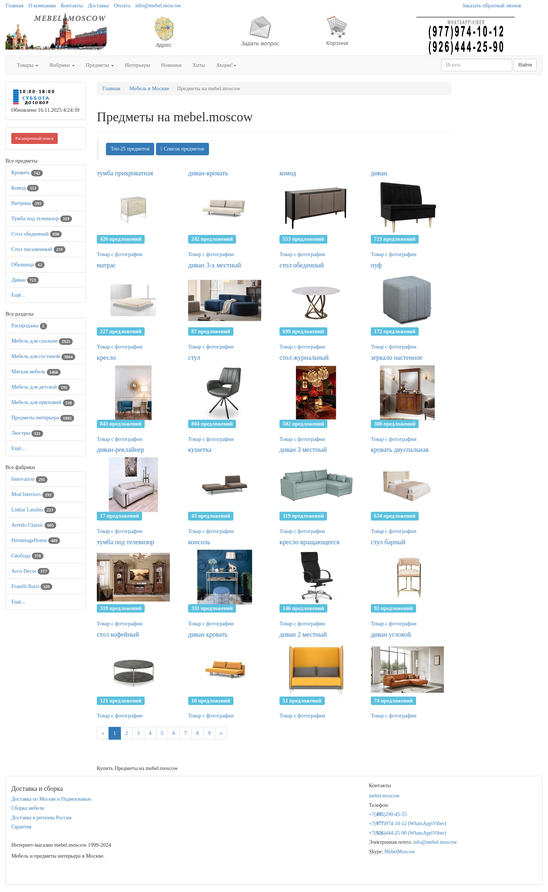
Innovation (29, 479)
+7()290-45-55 (388, 814)
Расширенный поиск (34, 138)
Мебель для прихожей (43, 402)
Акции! (226, 65)
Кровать (27, 172)
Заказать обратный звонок (491, 5)
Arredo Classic (33, 525)
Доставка (98, 5)
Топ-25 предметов (130, 149)
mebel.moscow (384, 795)
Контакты (72, 5)
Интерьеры (137, 65)
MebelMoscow (399, 851)
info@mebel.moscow (158, 5)
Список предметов (182, 149)
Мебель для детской (40, 387)
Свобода (27, 556)
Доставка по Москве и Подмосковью (51, 799)
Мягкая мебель (36, 371)
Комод (25, 188)
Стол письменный (38, 249)
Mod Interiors (32, 494)
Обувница (28, 264)
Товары (27, 65)
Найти (525, 65)
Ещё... (18, 295)
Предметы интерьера (42, 417)
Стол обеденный (36, 234)
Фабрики (62, 65)
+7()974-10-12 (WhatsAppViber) (407, 823)
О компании (42, 5)
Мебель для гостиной (43, 356)
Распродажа (29, 325)
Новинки (171, 65)
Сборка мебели (27, 808)
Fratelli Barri (31, 586)
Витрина (27, 203)
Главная (14, 5)
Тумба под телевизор (41, 218)
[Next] (221, 733)
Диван (25, 280)
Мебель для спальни (42, 341)
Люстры (27, 433)
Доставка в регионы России (41, 817)
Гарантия (21, 827)
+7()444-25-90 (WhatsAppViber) (407, 833)
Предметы (100, 65)
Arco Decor (30, 571)
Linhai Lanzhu (33, 509)
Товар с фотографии (119, 254)
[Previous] (103, 733)
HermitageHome (35, 540)
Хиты (199, 65)
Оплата (122, 5)
